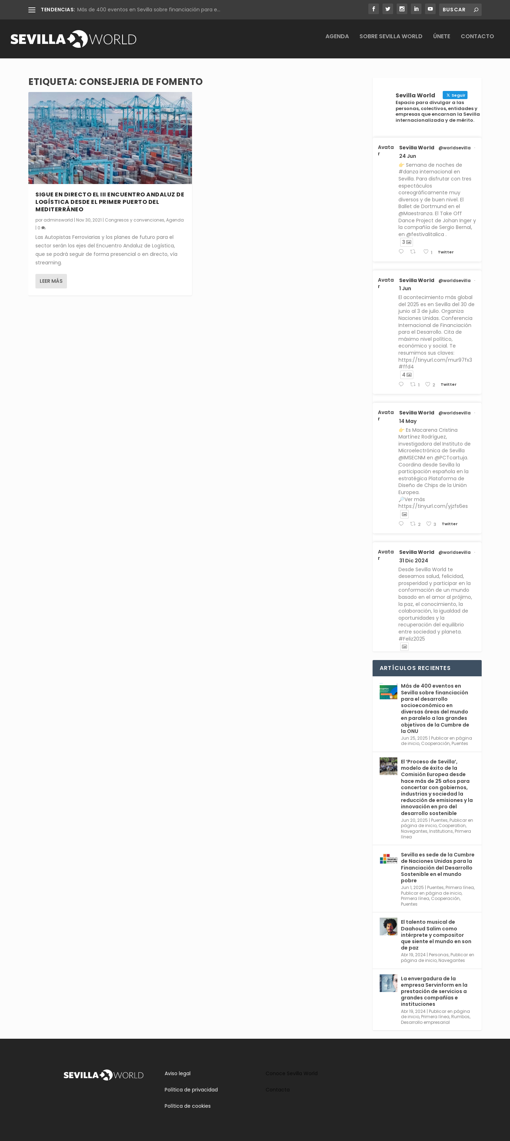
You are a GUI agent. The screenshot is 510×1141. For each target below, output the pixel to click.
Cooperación (435, 743)
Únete (441, 42)
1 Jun (405, 288)
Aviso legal (178, 1073)
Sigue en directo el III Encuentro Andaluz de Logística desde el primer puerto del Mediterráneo (109, 201)
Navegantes (414, 831)
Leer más (51, 281)
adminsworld (58, 220)
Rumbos (460, 1017)
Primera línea (460, 887)
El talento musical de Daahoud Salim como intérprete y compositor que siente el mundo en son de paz (436, 934)
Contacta (278, 1089)
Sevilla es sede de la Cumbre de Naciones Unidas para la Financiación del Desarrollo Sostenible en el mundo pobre (438, 867)
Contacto (477, 42)
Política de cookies (188, 1106)
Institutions (441, 831)
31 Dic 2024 (413, 560)
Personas (439, 955)
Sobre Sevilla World (391, 42)
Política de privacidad (191, 1089)
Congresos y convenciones (134, 220)
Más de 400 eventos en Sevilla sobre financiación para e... (148, 9)
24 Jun (407, 156)
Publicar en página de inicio (431, 893)
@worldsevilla (454, 148)
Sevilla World (416, 147)
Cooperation (452, 825)
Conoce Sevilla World (292, 1073)
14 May (407, 421)
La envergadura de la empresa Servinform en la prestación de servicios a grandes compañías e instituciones (434, 991)
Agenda (337, 42)
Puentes (460, 743)
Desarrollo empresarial (425, 1022)
